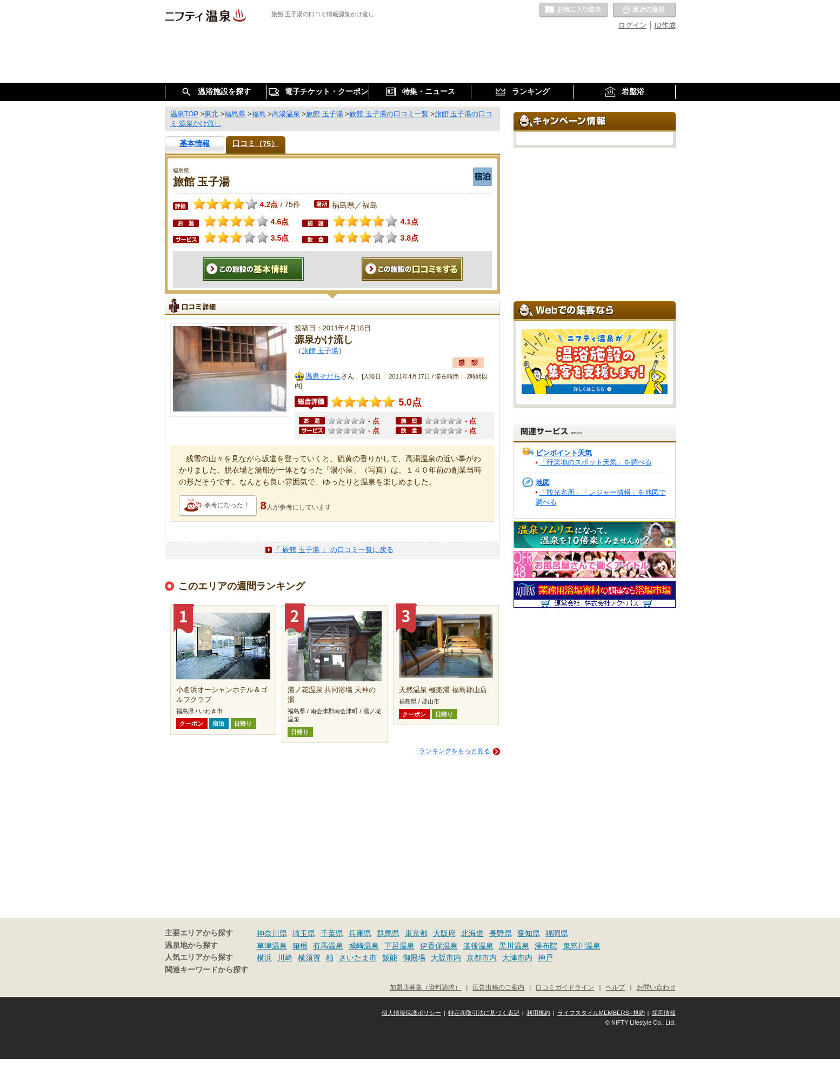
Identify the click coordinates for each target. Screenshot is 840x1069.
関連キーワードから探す (206, 970)
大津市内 (517, 957)
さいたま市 (358, 957)
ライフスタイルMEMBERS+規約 (601, 1013)
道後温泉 (478, 945)
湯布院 (546, 945)
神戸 (545, 957)
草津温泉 (272, 945)
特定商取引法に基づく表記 (483, 1013)
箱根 (300, 945)
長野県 (500, 933)
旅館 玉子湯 (320, 351)
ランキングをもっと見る (454, 751)
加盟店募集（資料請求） (425, 987)
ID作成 (665, 25)
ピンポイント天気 (564, 453)
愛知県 (528, 933)
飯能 (389, 957)
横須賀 (309, 957)
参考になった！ (227, 505)
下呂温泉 (399, 945)
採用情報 (664, 1013)
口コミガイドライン (565, 987)
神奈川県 (272, 933)
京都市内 (481, 957)
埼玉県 (303, 933)
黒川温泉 (514, 945)
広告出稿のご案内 (498, 987)
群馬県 (388, 933)
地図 (543, 483)
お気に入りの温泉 (573, 10)
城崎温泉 (364, 945)
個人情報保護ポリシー (411, 1013)
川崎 (284, 957)
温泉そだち (323, 376)
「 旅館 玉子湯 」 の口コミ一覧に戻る (334, 550)
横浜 (264, 957)
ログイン (632, 25)
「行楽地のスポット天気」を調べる (595, 462)
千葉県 (332, 933)
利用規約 (538, 1013)
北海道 (472, 933)
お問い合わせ (656, 987)
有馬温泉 (328, 945)
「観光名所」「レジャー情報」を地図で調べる (601, 497)
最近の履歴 (644, 10)
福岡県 (556, 933)
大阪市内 (446, 957)
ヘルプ (615, 987)
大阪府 (444, 933)
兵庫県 (360, 933)
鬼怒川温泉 (582, 945)
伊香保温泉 (439, 945)
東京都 (416, 933)
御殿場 (414, 957)
